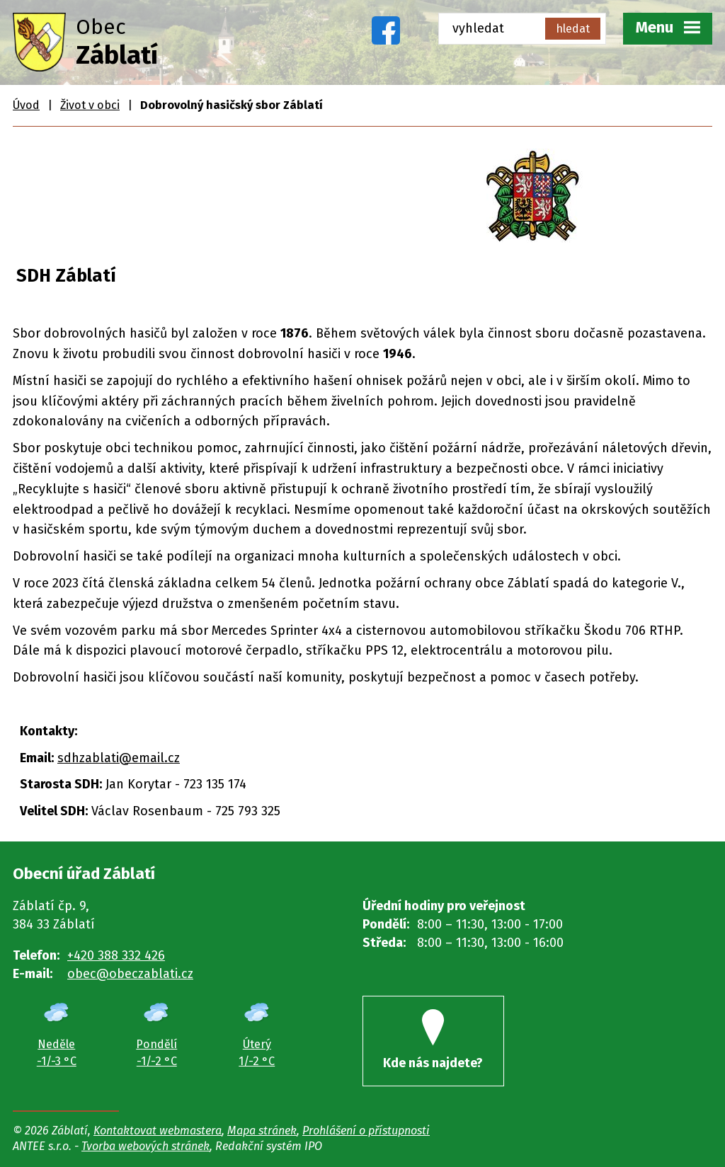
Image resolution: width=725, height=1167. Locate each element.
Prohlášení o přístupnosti (366, 1130)
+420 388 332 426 (116, 955)
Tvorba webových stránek (145, 1146)
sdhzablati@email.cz (118, 758)
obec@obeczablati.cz (130, 974)
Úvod (26, 105)
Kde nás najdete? (433, 1040)
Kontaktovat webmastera (157, 1130)
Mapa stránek (262, 1130)
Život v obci (90, 105)
